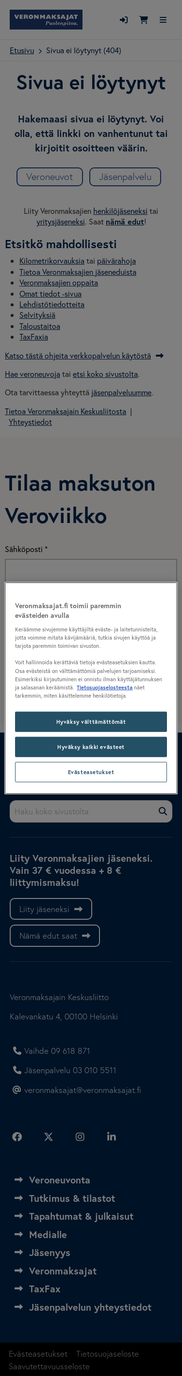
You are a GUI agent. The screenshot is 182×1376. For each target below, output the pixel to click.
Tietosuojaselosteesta (104, 686)
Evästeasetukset (91, 771)
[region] (90, 688)
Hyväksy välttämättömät (91, 721)
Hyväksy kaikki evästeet (91, 746)
